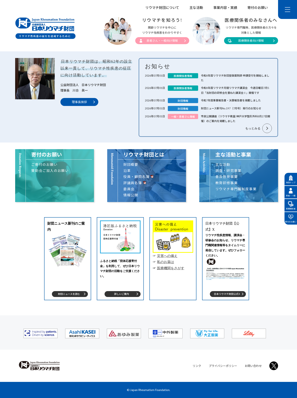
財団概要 (130, 164)
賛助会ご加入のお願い (50, 170)
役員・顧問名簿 (136, 177)
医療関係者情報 (183, 76)
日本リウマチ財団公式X (227, 293)
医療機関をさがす (170, 268)
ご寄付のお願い (44, 164)
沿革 (127, 170)
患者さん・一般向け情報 (162, 40)
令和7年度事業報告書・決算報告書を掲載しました (231, 100)
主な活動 (196, 7)
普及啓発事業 (226, 177)
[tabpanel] (67, 258)
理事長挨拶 (79, 102)
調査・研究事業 (228, 170)
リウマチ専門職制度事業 (236, 189)
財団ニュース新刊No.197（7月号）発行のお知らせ (231, 108)
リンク (197, 365)
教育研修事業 (226, 183)
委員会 (128, 189)
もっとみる (252, 128)
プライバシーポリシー (223, 365)
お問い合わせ (253, 365)
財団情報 (183, 100)
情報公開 (130, 195)
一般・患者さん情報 (183, 116)
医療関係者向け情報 (251, 40)
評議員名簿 (132, 183)
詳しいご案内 (121, 293)
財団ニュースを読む (69, 293)
